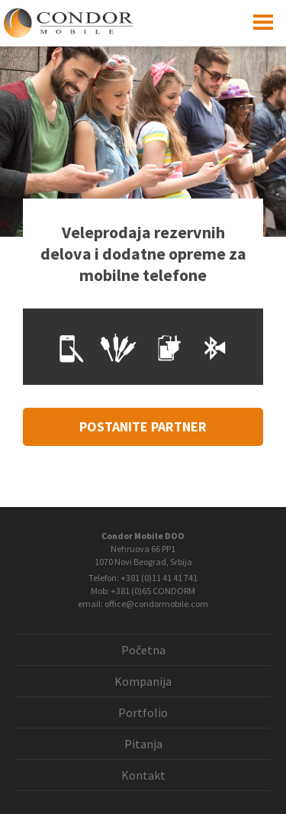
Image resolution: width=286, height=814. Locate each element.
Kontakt (143, 775)
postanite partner (143, 426)
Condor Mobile (93, 23)
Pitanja (143, 743)
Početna (143, 649)
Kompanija (143, 681)
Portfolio (143, 712)
